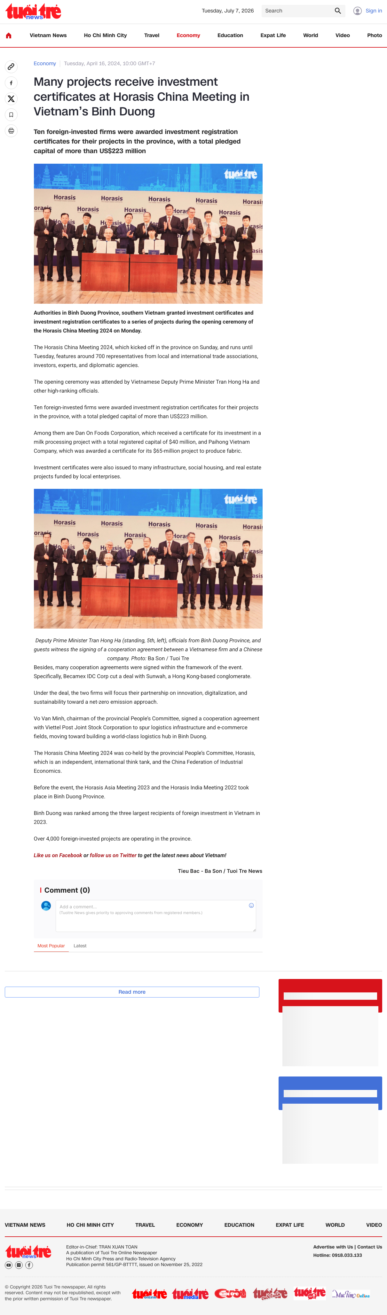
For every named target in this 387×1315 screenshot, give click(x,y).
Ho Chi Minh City (105, 35)
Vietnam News (48, 35)
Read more (132, 992)
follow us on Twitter (113, 855)
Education (230, 35)
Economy (188, 35)
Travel (151, 35)
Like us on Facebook (58, 855)
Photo (374, 35)
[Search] (303, 11)
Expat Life (273, 35)
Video (343, 35)
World (310, 35)
